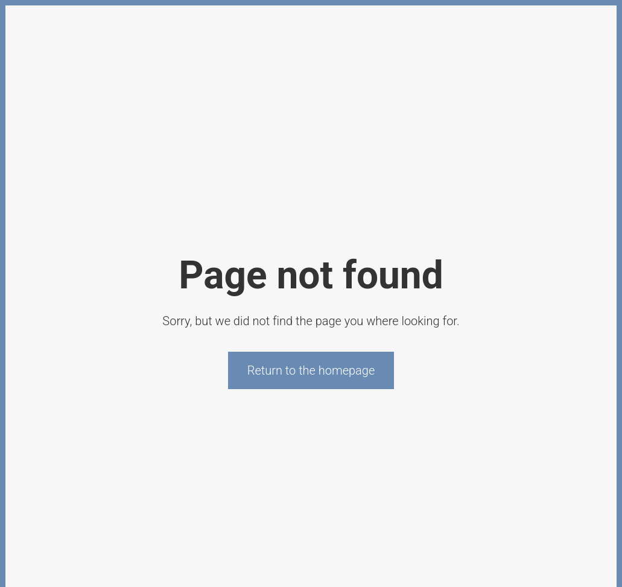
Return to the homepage (311, 370)
